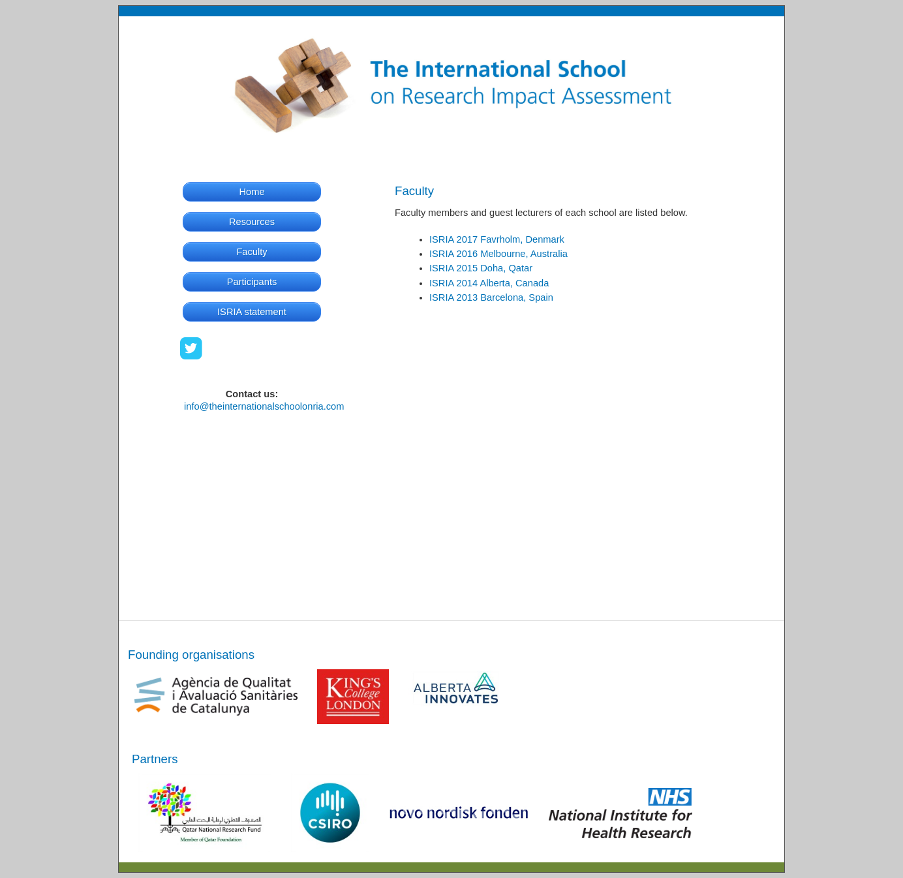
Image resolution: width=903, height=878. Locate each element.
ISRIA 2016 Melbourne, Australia (498, 254)
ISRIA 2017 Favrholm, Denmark (496, 239)
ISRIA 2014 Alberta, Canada (489, 283)
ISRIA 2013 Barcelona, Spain (491, 297)
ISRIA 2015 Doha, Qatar (480, 268)
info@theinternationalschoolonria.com (264, 406)
